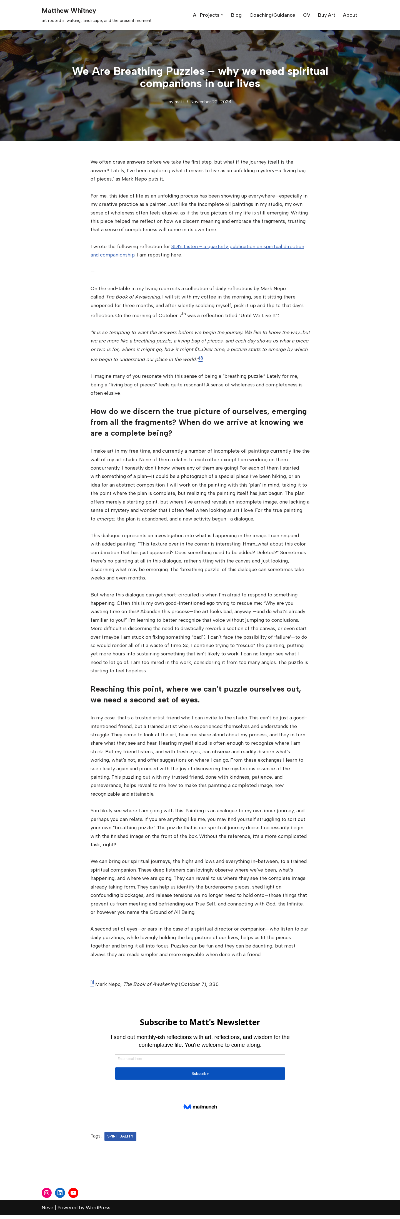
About (350, 15)
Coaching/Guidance (272, 15)
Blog (236, 15)
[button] (222, 15)
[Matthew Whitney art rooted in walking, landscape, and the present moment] (97, 15)
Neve (47, 1211)
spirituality (120, 1139)
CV (306, 15)
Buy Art (326, 15)
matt (179, 101)
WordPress (98, 1211)
